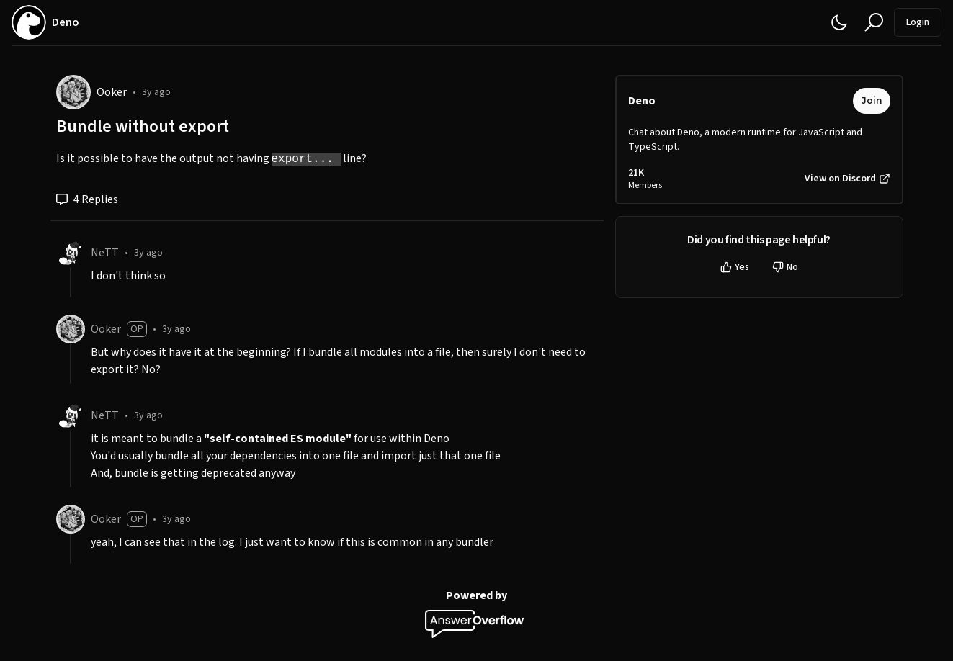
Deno (642, 101)
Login (917, 22)
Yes (734, 267)
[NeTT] (70, 252)
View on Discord (847, 178)
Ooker (112, 92)
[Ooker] (73, 92)
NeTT (105, 253)
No (785, 267)
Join (872, 100)
